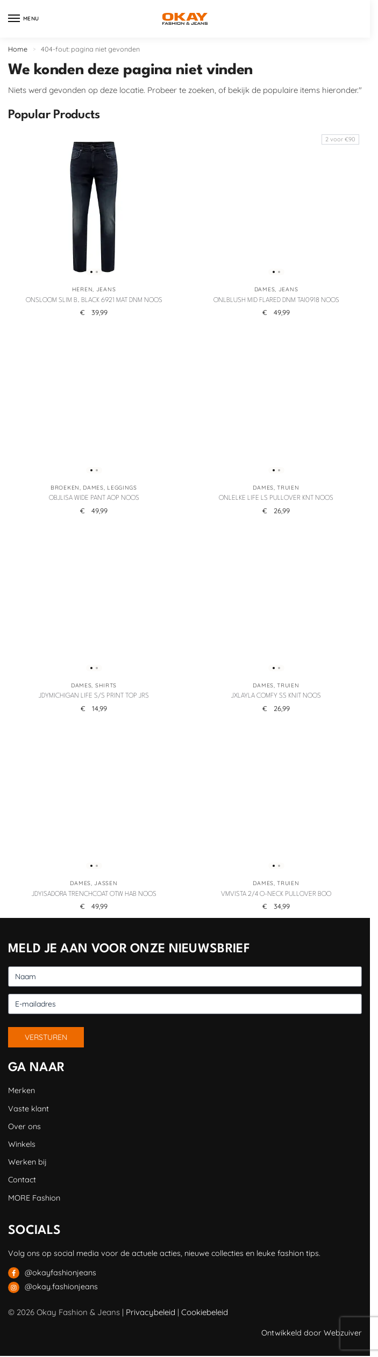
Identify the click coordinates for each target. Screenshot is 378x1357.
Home (17, 49)
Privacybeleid (150, 1312)
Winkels (21, 1144)
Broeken (65, 487)
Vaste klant (28, 1109)
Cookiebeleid (204, 1312)
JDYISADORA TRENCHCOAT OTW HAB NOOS (94, 894)
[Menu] (24, 19)
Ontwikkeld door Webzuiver (311, 1333)
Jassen (105, 883)
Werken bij (27, 1162)
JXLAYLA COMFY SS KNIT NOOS (276, 696)
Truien (288, 487)
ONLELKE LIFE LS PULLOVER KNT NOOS (276, 498)
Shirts (106, 685)
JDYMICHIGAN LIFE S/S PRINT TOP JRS (94, 696)
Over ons (24, 1126)
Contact (22, 1179)
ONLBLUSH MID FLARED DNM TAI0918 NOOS (276, 300)
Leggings (122, 487)
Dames (264, 289)
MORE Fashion (34, 1198)
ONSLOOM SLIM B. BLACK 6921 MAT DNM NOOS (94, 300)
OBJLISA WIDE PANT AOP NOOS (94, 498)
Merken (21, 1090)
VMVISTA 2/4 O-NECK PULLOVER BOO (276, 894)
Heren (82, 289)
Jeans (106, 289)
